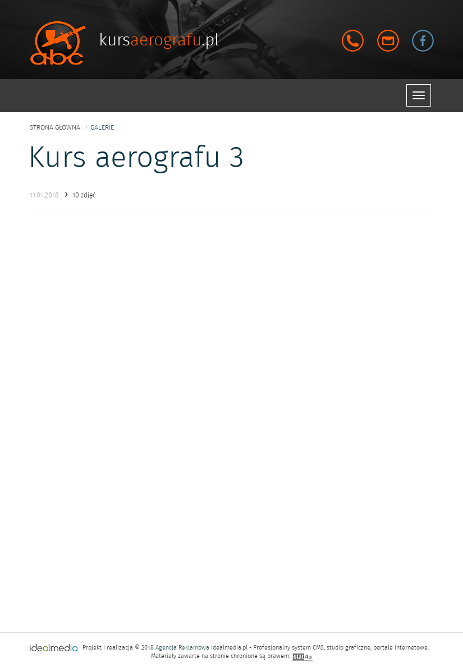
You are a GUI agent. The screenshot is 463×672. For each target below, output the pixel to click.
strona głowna (55, 127)
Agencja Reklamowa (182, 648)
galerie (102, 127)
